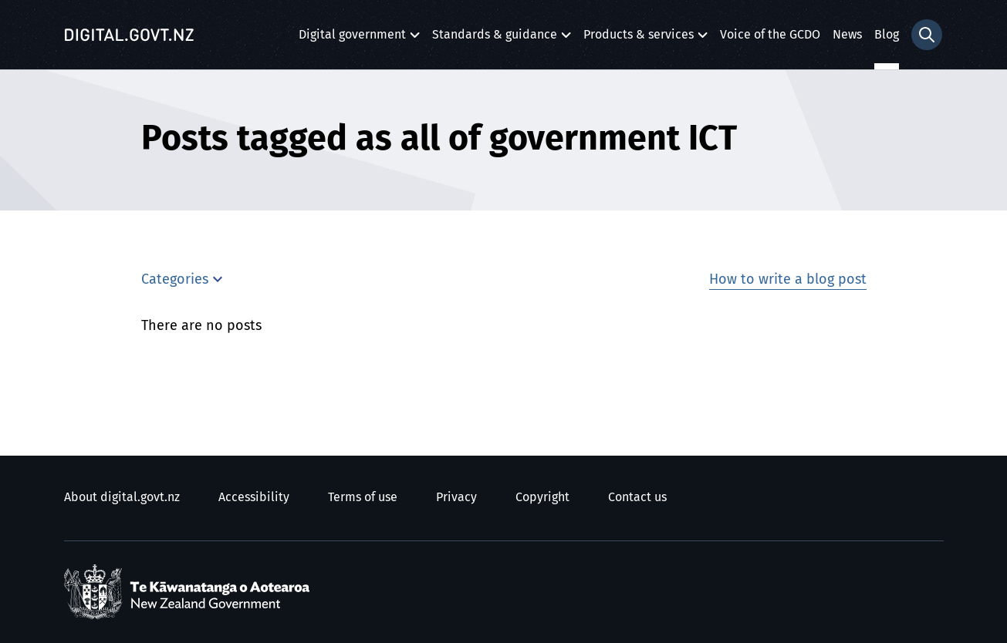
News (847, 35)
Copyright (542, 497)
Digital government (352, 39)
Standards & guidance (494, 39)
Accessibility (253, 497)
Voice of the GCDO (770, 35)
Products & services (638, 39)
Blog (886, 35)
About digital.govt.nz (122, 497)
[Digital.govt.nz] (129, 34)
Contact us (637, 497)
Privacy (456, 497)
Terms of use (362, 497)
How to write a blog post (788, 280)
